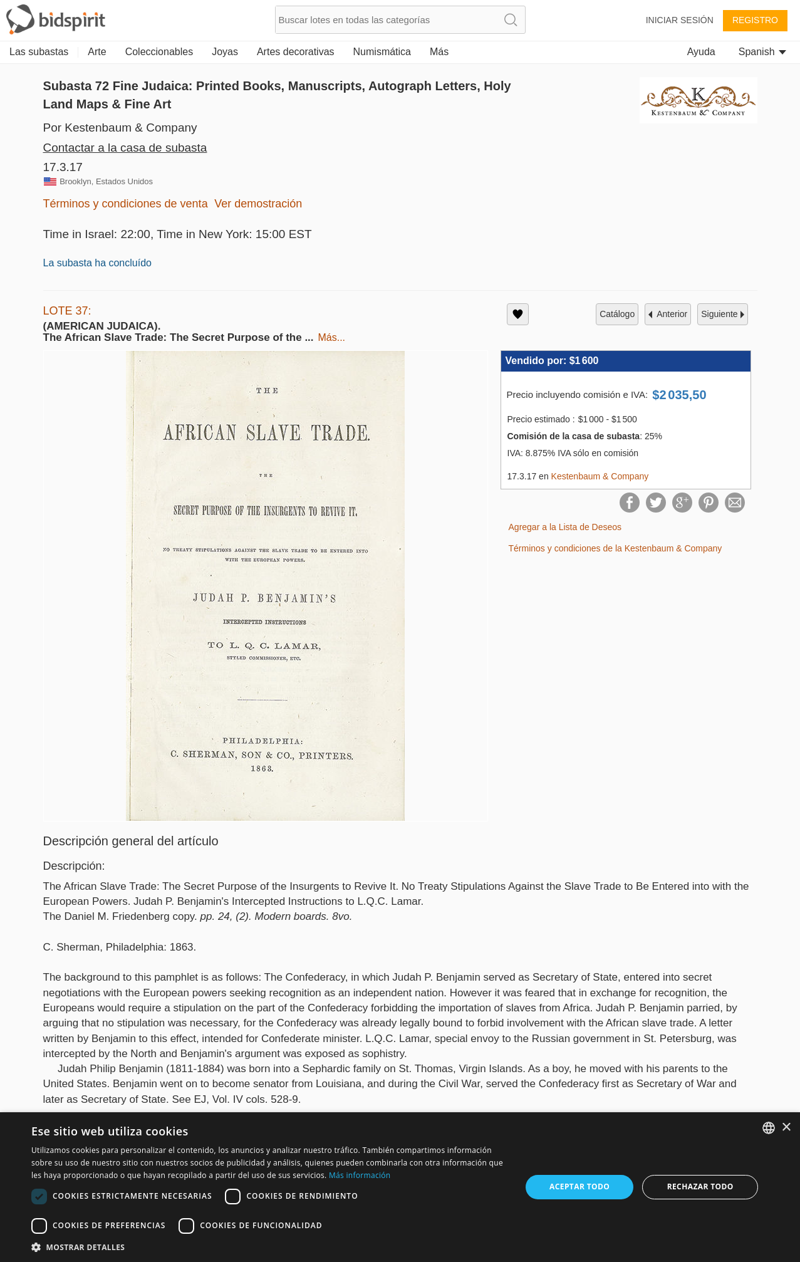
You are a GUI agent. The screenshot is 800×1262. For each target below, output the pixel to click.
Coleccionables (159, 51)
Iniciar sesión (680, 20)
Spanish (762, 51)
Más (439, 51)
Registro (755, 20)
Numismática (382, 51)
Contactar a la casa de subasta (125, 147)
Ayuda (701, 51)
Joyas (225, 51)
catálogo (617, 314)
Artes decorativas (296, 51)
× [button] (786, 1127)
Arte (97, 51)
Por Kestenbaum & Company (120, 127)
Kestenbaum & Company (600, 476)
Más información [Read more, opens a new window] (359, 1175)
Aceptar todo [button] (579, 1186)
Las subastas (38, 51)
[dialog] (400, 1187)
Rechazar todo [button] (700, 1186)
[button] (269, 1247)
